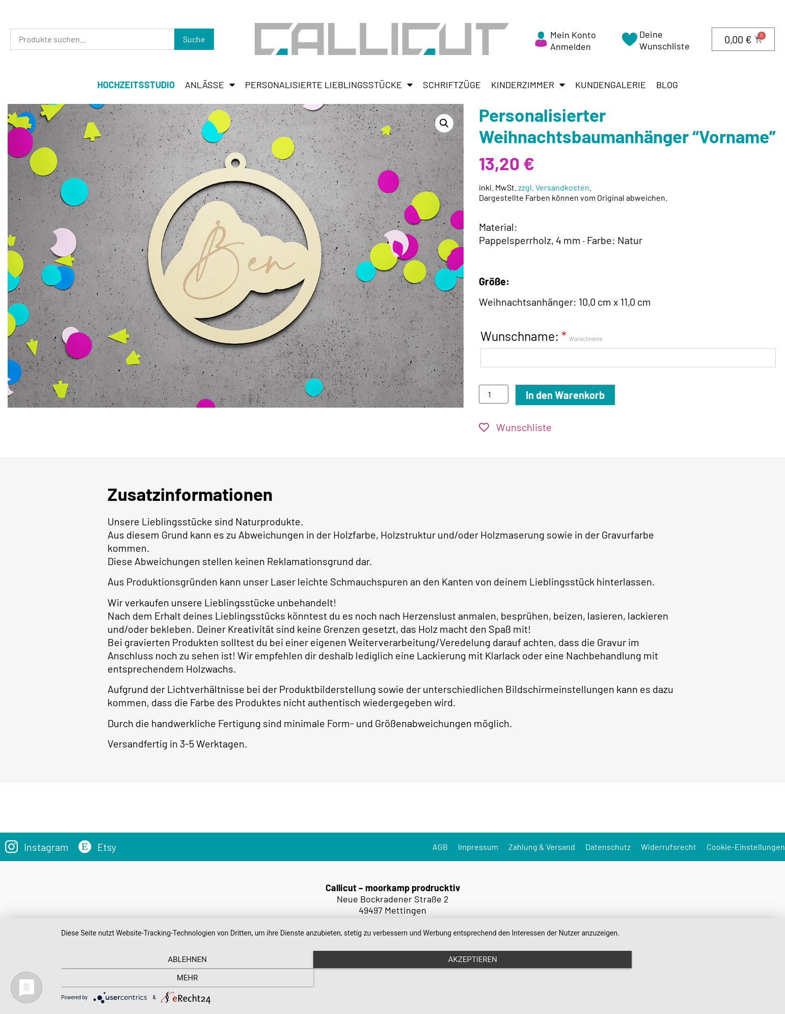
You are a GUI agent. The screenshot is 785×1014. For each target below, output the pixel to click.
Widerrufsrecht (668, 846)
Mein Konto (573, 34)
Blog (667, 84)
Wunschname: (541, 335)
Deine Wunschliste (664, 40)
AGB (440, 846)
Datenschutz (608, 846)
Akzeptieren (417, 978)
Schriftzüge (452, 84)
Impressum (478, 846)
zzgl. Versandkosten (553, 187)
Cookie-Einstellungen (746, 846)
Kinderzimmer (528, 84)
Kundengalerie (610, 84)
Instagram (46, 847)
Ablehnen (168, 978)
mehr (668, 978)
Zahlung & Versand (541, 846)
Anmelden (570, 46)
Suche (194, 39)
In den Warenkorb (565, 395)
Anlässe (210, 84)
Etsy (107, 847)
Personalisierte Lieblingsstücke (329, 84)
